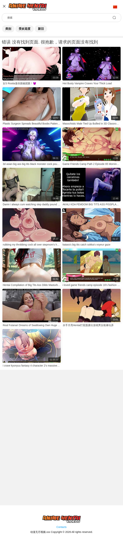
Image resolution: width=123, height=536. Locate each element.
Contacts (61, 527)
